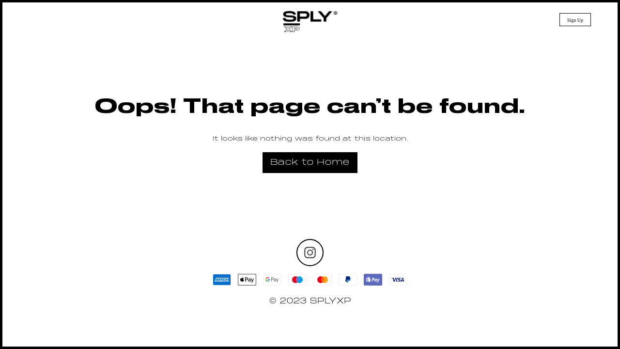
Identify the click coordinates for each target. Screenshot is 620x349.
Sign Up (575, 20)
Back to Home (310, 162)
